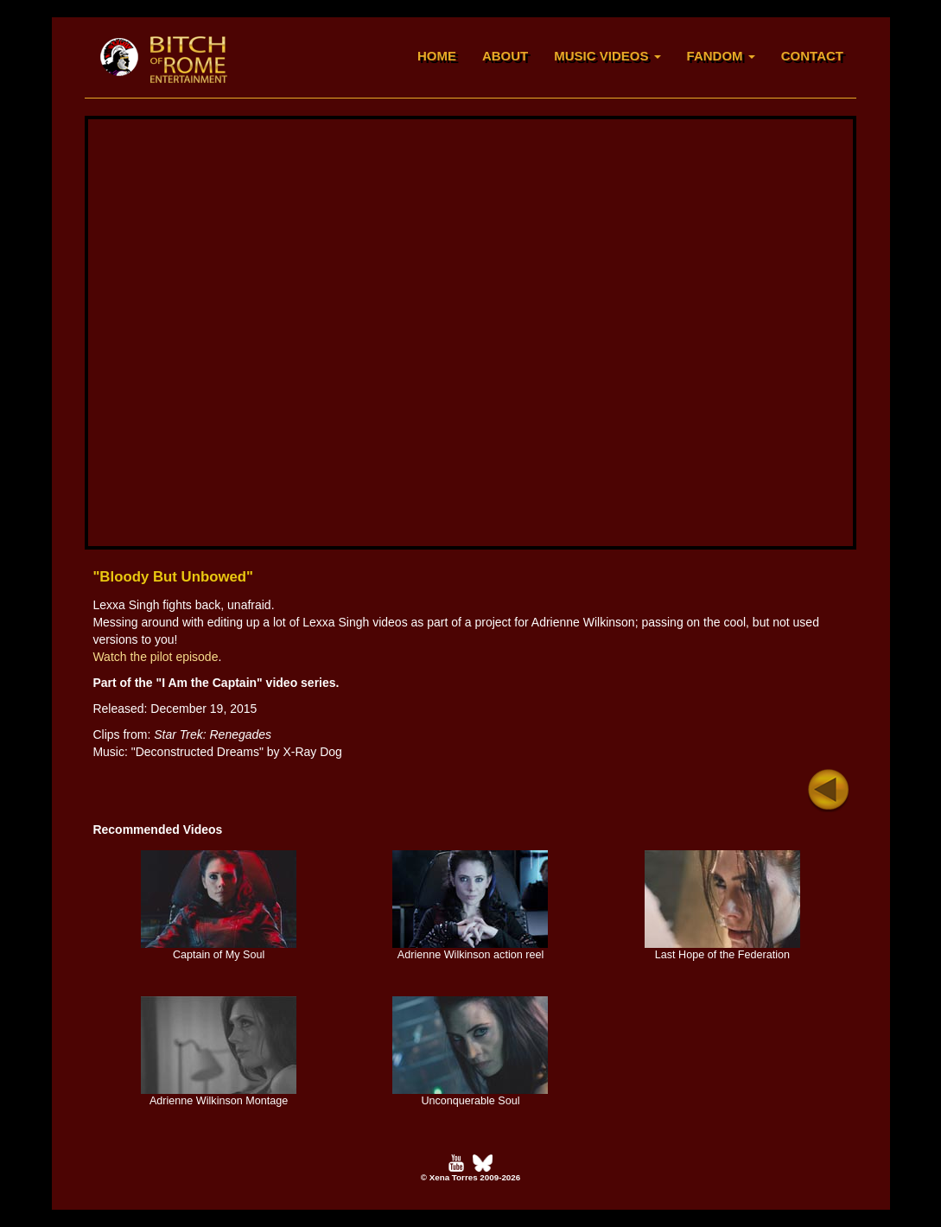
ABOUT (505, 55)
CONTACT (812, 55)
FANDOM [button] (721, 55)
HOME (436, 55)
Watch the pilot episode (155, 657)
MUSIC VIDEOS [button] (607, 55)
